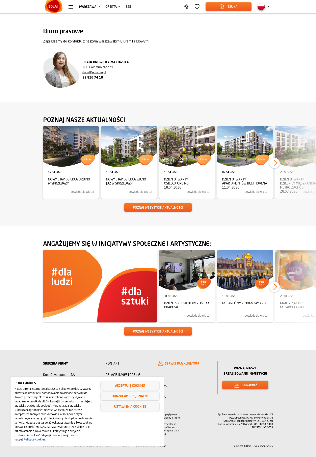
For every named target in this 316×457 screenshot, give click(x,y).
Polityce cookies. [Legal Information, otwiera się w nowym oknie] (35, 439)
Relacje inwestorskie (123, 374)
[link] (71, 162)
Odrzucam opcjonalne (130, 396)
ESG (132, 6)
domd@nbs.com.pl (94, 72)
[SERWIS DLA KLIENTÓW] (184, 363)
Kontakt (112, 363)
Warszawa (91, 6)
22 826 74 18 (92, 77)
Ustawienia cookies (130, 406)
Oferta (115, 6)
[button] (274, 163)
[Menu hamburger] (74, 7)
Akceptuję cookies (130, 385)
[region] (87, 412)
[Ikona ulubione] (201, 6)
